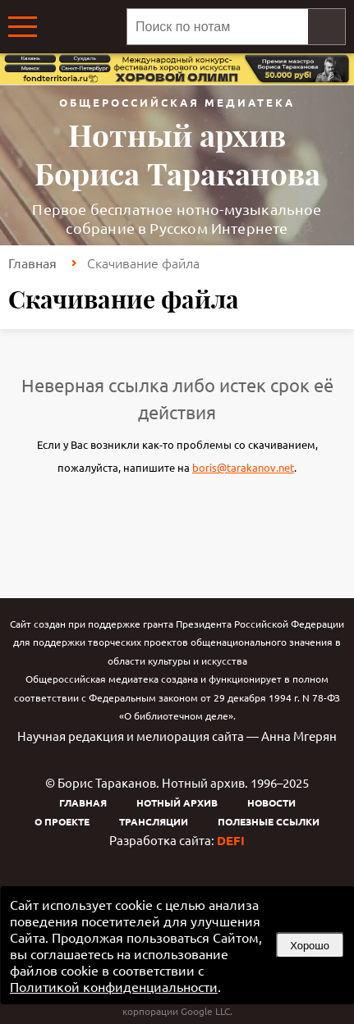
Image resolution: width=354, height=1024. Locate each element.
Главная (32, 262)
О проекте (62, 821)
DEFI (231, 840)
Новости (271, 802)
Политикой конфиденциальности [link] (114, 986)
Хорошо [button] (309, 945)
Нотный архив (177, 802)
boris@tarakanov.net (243, 467)
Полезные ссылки (269, 821)
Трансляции (153, 821)
